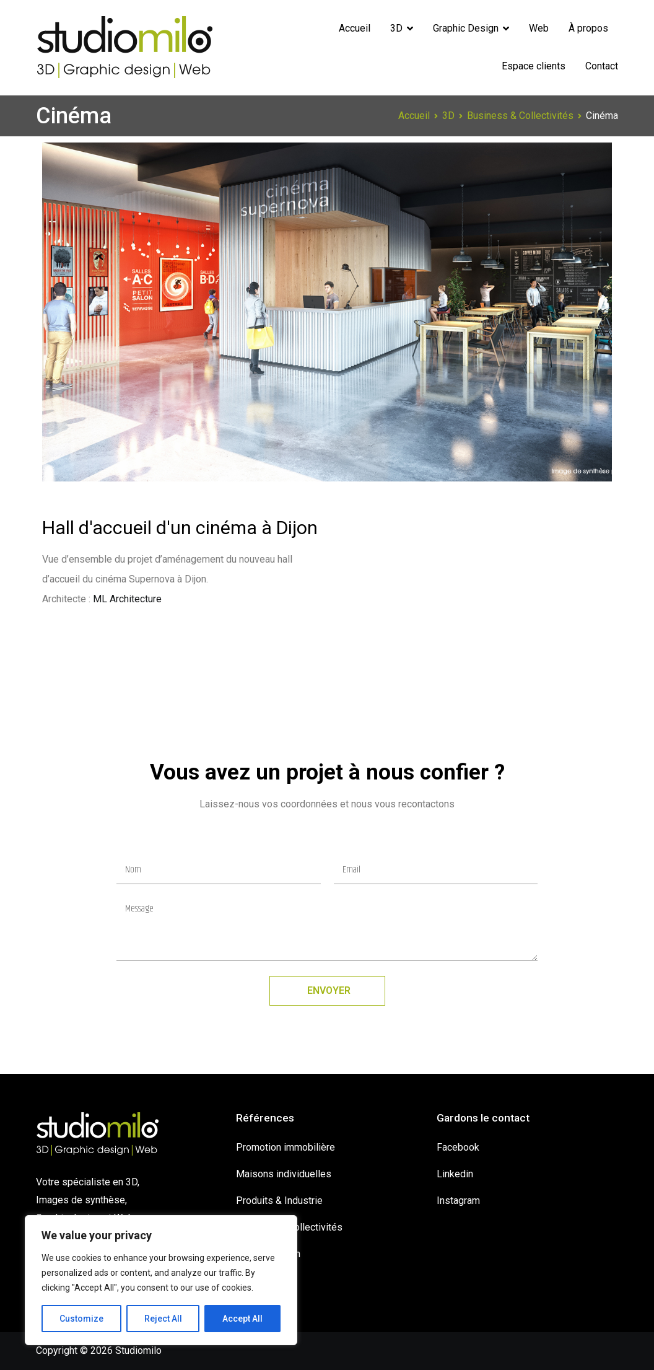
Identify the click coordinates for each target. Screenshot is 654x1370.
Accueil (354, 28)
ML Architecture (127, 599)
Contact (601, 66)
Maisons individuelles (283, 1174)
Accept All (242, 1319)
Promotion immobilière (285, 1147)
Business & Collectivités (289, 1227)
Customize (81, 1319)
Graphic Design (466, 28)
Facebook (458, 1147)
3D (396, 28)
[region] (161, 1280)
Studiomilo (138, 1350)
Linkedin (455, 1174)
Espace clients (533, 66)
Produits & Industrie (279, 1200)
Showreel (256, 1280)
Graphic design (268, 1254)
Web (539, 28)
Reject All (163, 1319)
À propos (588, 28)
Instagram (458, 1200)
